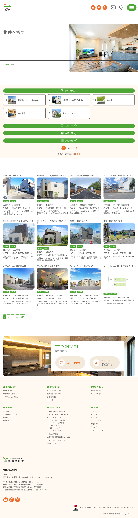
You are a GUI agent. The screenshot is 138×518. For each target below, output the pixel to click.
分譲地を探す (51, 397)
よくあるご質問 (96, 420)
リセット (68, 148)
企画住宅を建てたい (54, 393)
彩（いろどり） (55, 428)
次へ (22, 316)
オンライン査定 (96, 393)
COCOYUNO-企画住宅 (56, 422)
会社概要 (6, 411)
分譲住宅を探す (8, 390)
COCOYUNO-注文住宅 (56, 417)
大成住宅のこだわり (10, 414)
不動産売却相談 (96, 390)
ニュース (94, 411)
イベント (94, 417)
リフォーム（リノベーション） (58, 440)
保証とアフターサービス (55, 443)
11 (17, 316)
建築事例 (6, 420)
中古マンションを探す (10, 397)
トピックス (94, 414)
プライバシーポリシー (98, 430)
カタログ (94, 427)
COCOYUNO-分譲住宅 (56, 430)
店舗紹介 (6, 417)
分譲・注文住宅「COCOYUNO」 (58, 414)
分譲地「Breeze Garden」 (56, 411)
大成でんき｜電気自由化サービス (58, 437)
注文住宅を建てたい (54, 390)
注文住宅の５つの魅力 (57, 420)
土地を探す (51, 400)
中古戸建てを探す (9, 393)
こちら (77, 154)
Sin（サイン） (55, 425)
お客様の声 (94, 424)
